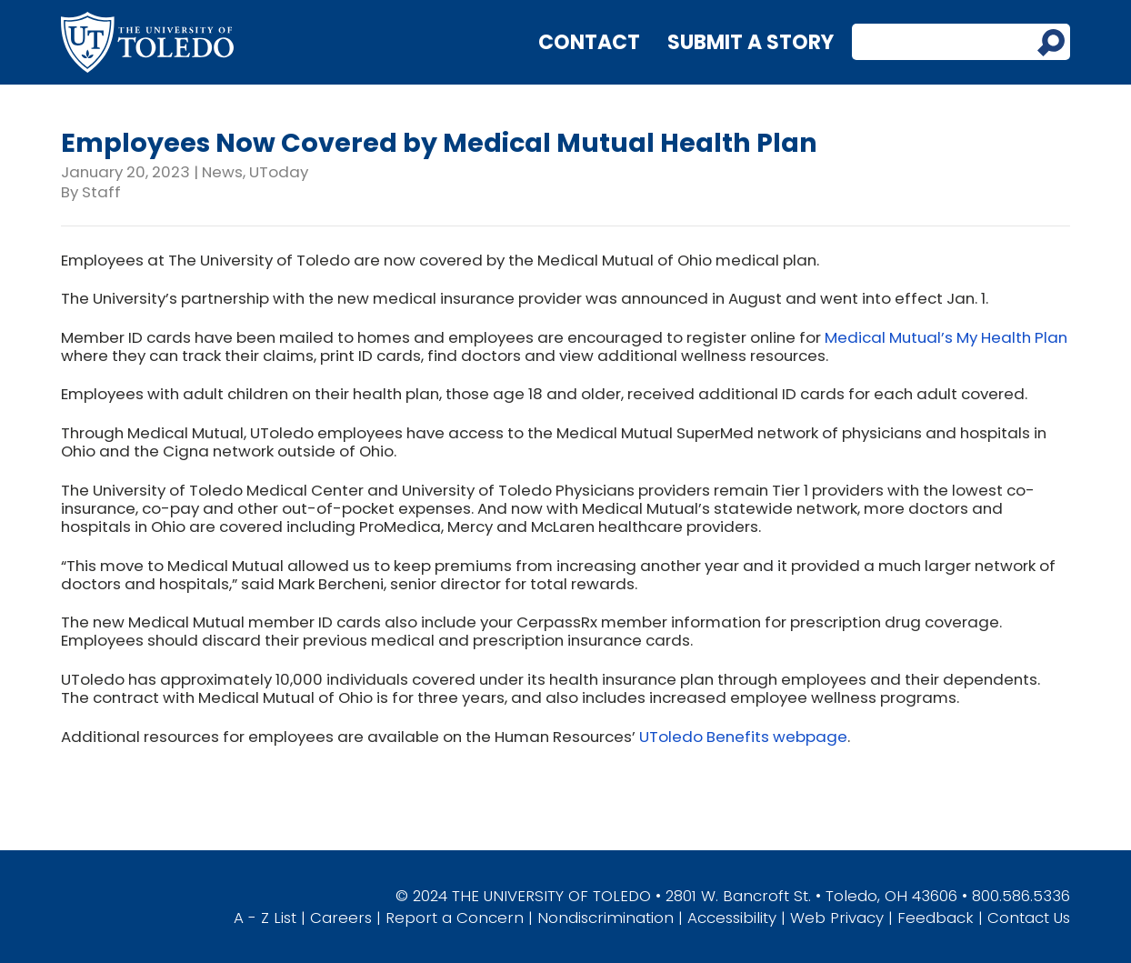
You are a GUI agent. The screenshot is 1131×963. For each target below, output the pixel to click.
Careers (341, 917)
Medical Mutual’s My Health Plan (946, 337)
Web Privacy (837, 917)
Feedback (935, 917)
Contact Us (1028, 917)
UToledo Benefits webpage (743, 736)
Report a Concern (454, 917)
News (222, 172)
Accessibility (731, 917)
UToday (278, 172)
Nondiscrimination (605, 917)
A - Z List (265, 917)
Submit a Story (750, 42)
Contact (589, 42)
